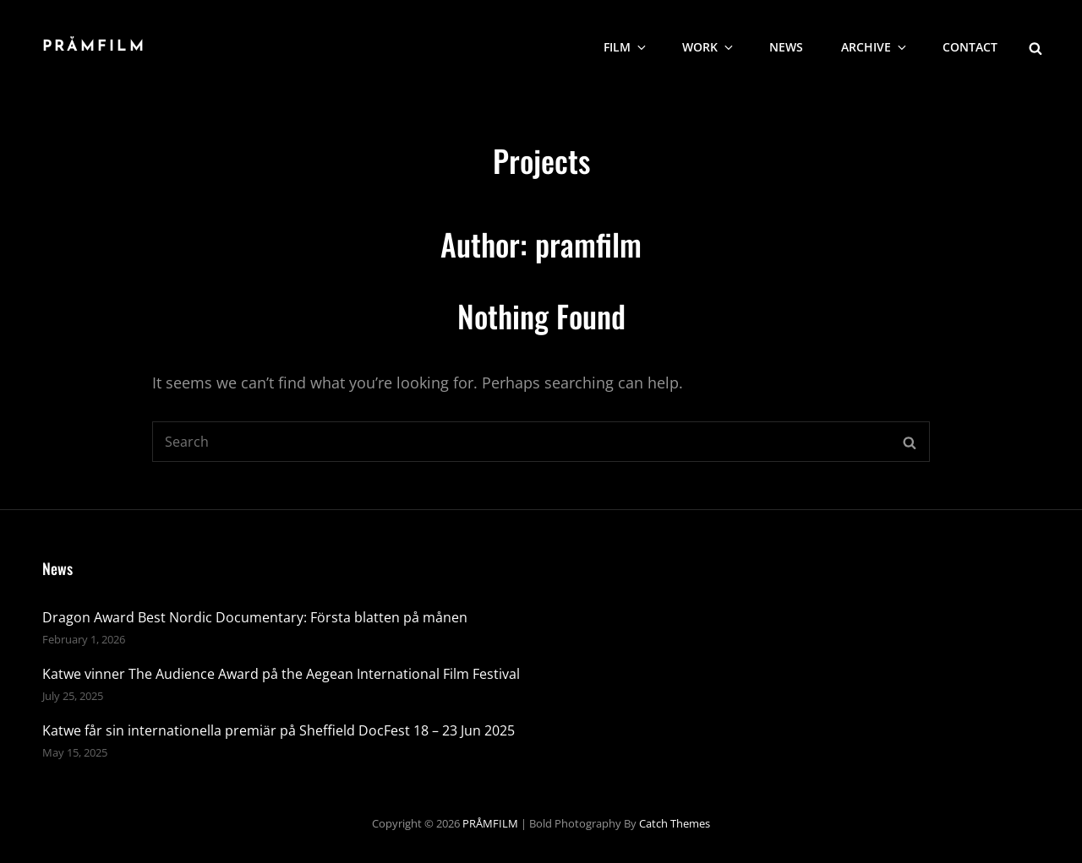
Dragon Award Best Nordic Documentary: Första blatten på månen (254, 617)
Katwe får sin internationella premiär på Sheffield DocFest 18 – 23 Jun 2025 (278, 730)
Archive (875, 47)
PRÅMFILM (94, 47)
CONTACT (970, 47)
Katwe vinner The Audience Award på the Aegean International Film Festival (281, 674)
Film (626, 47)
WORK (708, 47)
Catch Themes (674, 823)
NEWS (786, 47)
